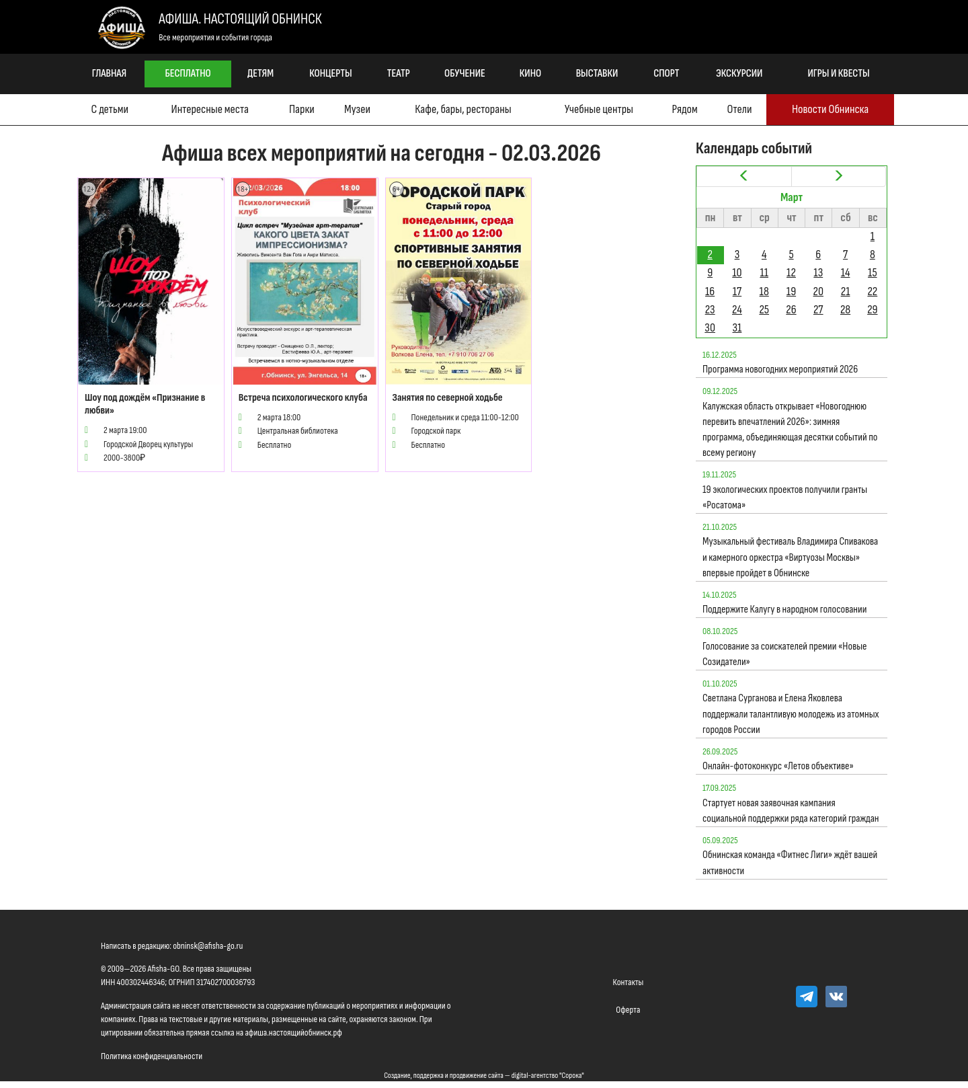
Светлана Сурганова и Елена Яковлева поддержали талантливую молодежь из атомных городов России (790, 714)
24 (737, 310)
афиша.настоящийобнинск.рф (293, 1032)
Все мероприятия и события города (215, 37)
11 (764, 273)
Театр (398, 73)
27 (818, 310)
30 (709, 328)
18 (764, 291)
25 (764, 310)
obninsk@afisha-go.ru (208, 945)
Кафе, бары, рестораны (463, 109)
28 (845, 310)
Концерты (330, 73)
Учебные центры (599, 109)
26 (791, 310)
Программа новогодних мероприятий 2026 (780, 369)
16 (710, 291)
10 (736, 273)
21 (845, 291)
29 (872, 310)
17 (737, 291)
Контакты (628, 982)
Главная (109, 73)
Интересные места (210, 109)
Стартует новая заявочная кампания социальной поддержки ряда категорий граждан (790, 811)
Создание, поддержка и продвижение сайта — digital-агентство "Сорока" (484, 1076)
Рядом (684, 109)
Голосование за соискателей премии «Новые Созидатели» (784, 654)
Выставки (597, 73)
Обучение (464, 73)
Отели (739, 109)
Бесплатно (188, 73)
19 (791, 291)
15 (872, 273)
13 (818, 273)
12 (791, 273)
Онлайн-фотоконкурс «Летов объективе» (778, 766)
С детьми (109, 109)
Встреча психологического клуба (303, 397)
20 (818, 291)
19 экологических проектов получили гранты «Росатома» (784, 497)
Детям (260, 73)
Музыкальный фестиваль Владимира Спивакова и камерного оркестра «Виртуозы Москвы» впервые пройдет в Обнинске (790, 557)
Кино (530, 73)
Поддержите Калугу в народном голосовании (784, 609)
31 (737, 328)
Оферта (628, 1009)
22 (872, 291)
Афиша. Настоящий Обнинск (240, 19)
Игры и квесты (839, 73)
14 (845, 273)
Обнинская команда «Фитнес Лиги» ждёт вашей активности (789, 863)
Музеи (357, 109)
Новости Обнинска (830, 109)
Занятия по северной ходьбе (448, 397)
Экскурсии (739, 73)
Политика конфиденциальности (151, 1056)
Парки (302, 109)
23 (710, 310)
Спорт (666, 73)
